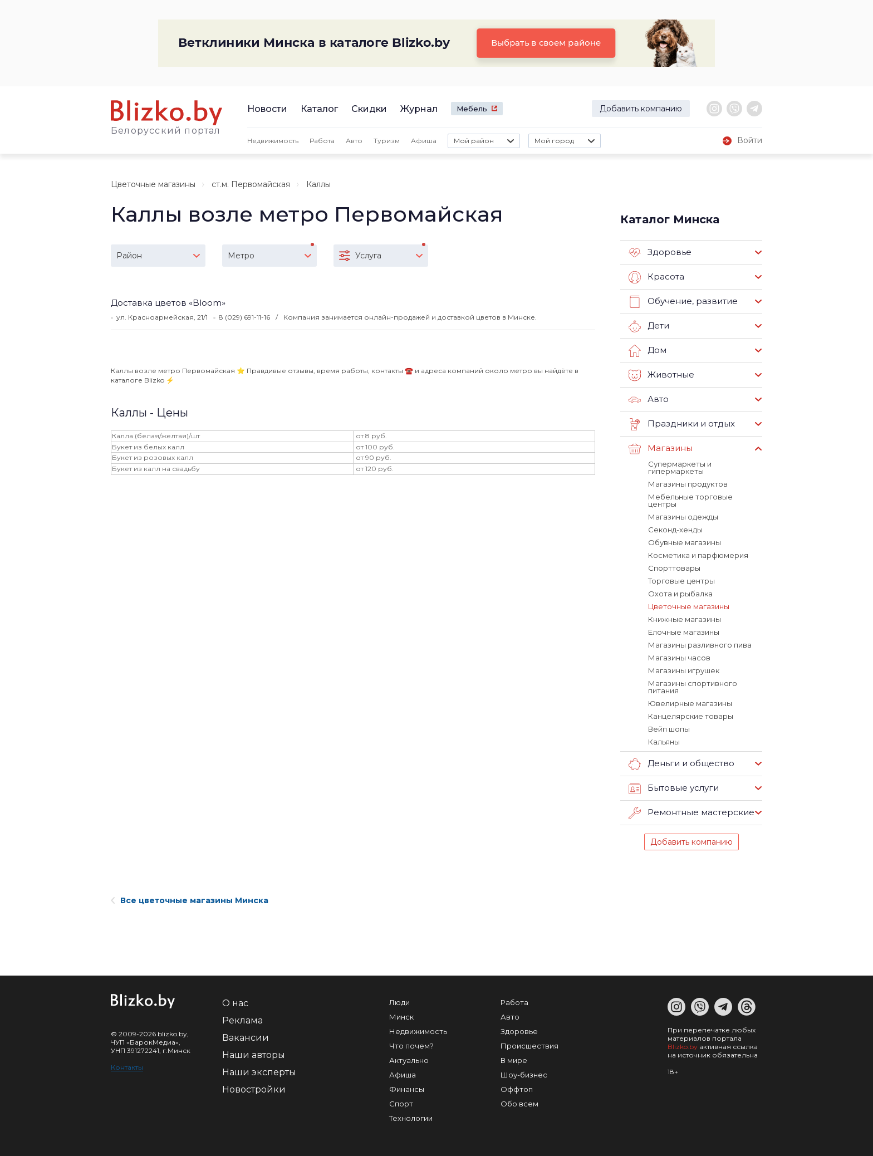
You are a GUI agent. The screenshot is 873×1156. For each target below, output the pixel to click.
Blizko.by (683, 1046)
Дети (649, 326)
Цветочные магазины (153, 184)
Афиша (423, 140)
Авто (354, 140)
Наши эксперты (259, 1072)
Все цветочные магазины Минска (189, 900)
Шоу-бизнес (524, 1074)
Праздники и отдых (682, 424)
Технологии (411, 1118)
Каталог (319, 109)
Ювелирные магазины (690, 703)
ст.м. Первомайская (251, 184)
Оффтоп (517, 1089)
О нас (235, 1003)
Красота (656, 277)
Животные (661, 375)
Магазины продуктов (688, 483)
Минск (401, 1016)
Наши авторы (253, 1055)
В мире (514, 1060)
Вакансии (245, 1037)
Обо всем (519, 1103)
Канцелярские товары (690, 716)
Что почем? (411, 1045)
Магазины (661, 449)
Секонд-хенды (675, 529)
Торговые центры (681, 580)
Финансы (406, 1089)
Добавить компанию (641, 109)
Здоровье (660, 253)
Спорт (401, 1103)
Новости (267, 109)
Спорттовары (674, 568)
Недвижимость (272, 140)
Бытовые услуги (674, 788)
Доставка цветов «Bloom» (168, 302)
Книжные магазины (684, 619)
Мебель (472, 108)
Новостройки (254, 1089)
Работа (322, 140)
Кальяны (664, 741)
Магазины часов (679, 657)
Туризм (387, 140)
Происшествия (529, 1045)
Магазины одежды (683, 516)
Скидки (369, 109)
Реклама (242, 1020)
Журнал (419, 109)
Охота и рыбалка (680, 593)
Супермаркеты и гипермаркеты (680, 467)
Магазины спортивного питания (692, 687)
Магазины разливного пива (700, 644)
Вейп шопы (669, 728)
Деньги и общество (681, 764)
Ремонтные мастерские (691, 813)
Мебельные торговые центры (690, 500)
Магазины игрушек (683, 670)
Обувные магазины (684, 542)
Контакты (127, 1067)
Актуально (409, 1060)
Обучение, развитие (683, 302)
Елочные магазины (683, 632)
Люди (399, 1002)
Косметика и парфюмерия (698, 555)
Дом (647, 351)
